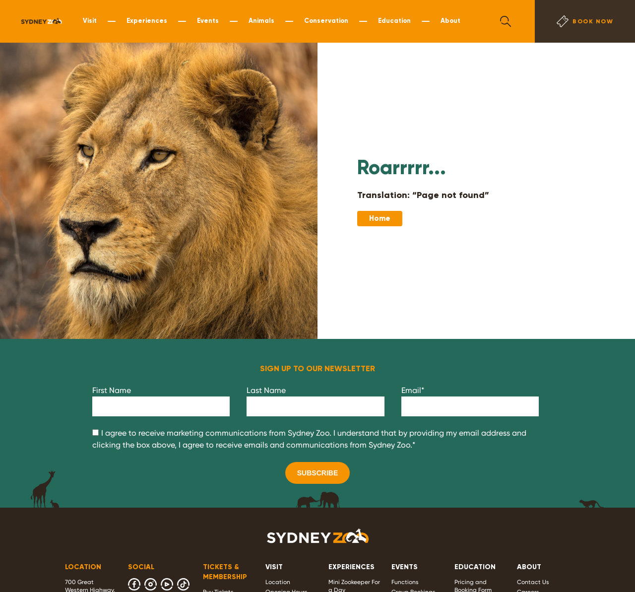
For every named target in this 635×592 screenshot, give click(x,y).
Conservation (326, 21)
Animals (261, 21)
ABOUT (529, 567)
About (450, 21)
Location (277, 582)
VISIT (274, 567)
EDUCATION (475, 567)
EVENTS (404, 567)
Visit (90, 21)
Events (208, 21)
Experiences (147, 21)
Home (379, 218)
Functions (405, 582)
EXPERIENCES (351, 567)
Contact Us (533, 582)
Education (394, 21)
